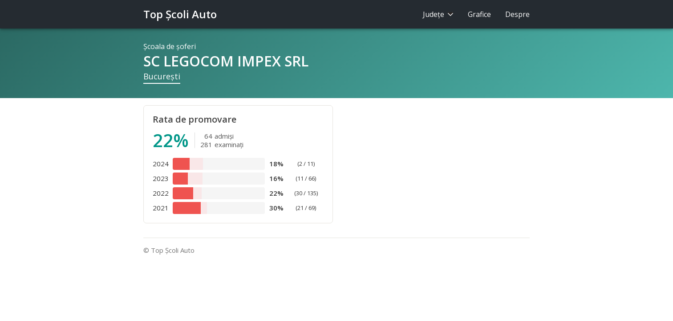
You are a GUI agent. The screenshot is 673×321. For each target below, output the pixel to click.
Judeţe (438, 14)
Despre (517, 14)
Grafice (479, 14)
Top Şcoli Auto (180, 14)
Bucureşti (161, 76)
